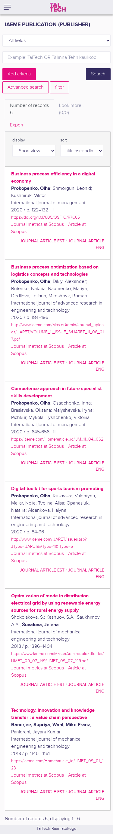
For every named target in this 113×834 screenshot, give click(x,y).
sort (63, 140)
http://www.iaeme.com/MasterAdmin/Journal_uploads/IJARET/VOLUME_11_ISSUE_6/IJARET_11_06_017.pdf (57, 332)
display (18, 140)
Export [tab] (16, 125)
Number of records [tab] (29, 110)
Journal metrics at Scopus (37, 224)
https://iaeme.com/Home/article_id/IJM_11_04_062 (57, 439)
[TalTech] (57, 7)
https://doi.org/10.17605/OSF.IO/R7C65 (45, 217)
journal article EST (42, 241)
